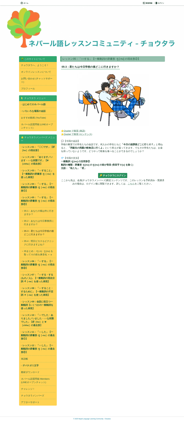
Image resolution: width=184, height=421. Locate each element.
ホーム (24, 3)
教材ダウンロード (30, 372)
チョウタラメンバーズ (32, 395)
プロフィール (28, 88)
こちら (131, 183)
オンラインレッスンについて (36, 72)
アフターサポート (30, 402)
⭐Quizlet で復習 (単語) (73, 131)
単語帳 (24, 359)
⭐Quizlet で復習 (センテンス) (76, 134)
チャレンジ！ (28, 389)
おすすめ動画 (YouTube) (33, 117)
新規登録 (147, 3)
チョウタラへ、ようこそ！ (35, 65)
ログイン (159, 3)
